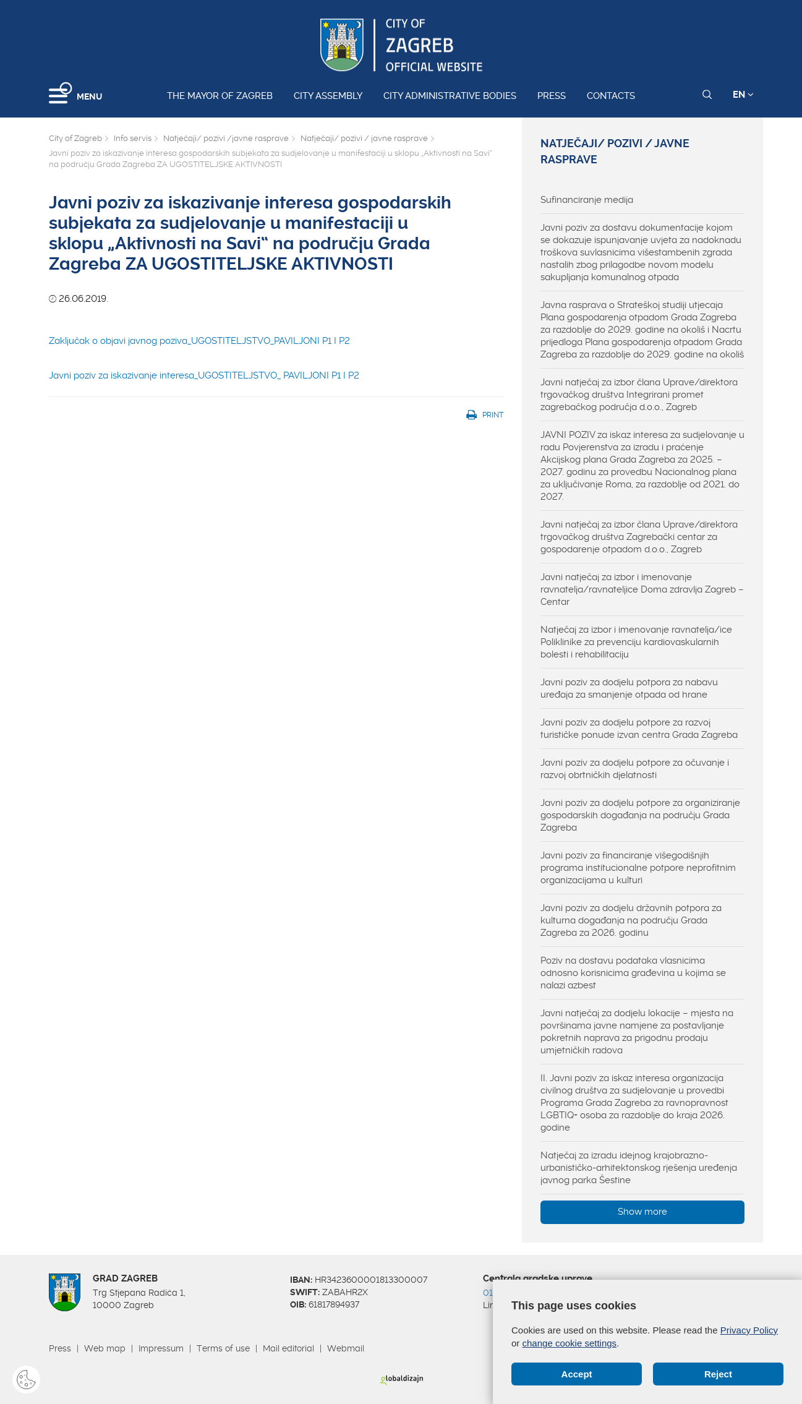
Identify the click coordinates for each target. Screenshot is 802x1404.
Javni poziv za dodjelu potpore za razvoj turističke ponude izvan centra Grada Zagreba (639, 728)
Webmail (345, 1348)
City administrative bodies (449, 95)
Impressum (161, 1348)
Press (551, 95)
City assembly (328, 95)
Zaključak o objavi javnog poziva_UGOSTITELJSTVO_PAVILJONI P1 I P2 (199, 340)
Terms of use (223, 1348)
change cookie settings (570, 1343)
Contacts (611, 95)
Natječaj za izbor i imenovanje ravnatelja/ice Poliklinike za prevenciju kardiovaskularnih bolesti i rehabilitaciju (636, 642)
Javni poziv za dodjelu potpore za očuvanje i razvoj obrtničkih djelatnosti (634, 769)
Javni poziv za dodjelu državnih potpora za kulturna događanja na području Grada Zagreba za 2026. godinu (631, 920)
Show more (642, 1211)
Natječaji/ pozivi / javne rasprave (364, 138)
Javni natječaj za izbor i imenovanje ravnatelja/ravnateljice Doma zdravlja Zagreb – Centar (642, 589)
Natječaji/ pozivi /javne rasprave (226, 138)
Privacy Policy (749, 1330)
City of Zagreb (75, 138)
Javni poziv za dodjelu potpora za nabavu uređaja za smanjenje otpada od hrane (629, 688)
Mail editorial (288, 1348)
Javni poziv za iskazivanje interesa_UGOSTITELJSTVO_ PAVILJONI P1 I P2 (204, 375)
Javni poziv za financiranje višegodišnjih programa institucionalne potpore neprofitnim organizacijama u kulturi (638, 868)
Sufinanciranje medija (586, 199)
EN (743, 94)
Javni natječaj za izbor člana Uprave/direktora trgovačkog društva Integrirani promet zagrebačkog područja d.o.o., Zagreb (639, 395)
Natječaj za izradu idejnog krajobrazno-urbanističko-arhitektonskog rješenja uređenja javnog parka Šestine (638, 1168)
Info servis (132, 138)
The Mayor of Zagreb (220, 95)
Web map (105, 1348)
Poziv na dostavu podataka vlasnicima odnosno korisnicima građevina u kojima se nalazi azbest (633, 973)
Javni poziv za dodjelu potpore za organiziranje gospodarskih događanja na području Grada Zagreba (640, 815)
